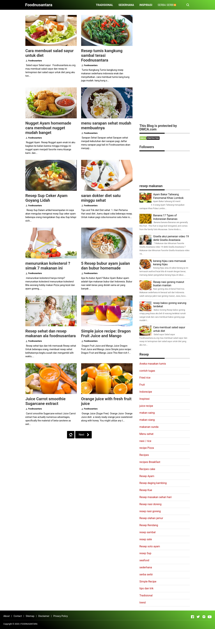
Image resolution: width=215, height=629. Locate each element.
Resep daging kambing (153, 483)
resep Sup (145, 553)
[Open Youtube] (210, 617)
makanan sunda (149, 426)
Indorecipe (145, 391)
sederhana (145, 567)
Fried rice (144, 377)
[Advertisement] (164, 69)
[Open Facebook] (192, 617)
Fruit (142, 384)
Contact (18, 616)
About (6, 616)
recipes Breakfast (149, 462)
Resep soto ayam (149, 546)
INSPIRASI (145, 5)
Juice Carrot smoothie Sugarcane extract (45, 401)
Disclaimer (43, 616)
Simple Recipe (147, 581)
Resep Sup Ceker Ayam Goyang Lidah (46, 198)
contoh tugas (147, 370)
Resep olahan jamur (151, 518)
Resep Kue (145, 490)
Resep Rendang (148, 525)
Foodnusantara (35, 61)
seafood (144, 560)
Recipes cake (147, 469)
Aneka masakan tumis (152, 363)
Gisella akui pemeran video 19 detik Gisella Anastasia (171, 238)
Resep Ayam (146, 476)
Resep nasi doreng (150, 504)
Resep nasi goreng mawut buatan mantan (168, 283)
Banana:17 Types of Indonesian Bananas (165, 217)
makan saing (147, 412)
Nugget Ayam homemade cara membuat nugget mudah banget (48, 128)
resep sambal (147, 532)
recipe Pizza (146, 447)
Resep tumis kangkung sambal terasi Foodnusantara (101, 55)
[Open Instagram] (204, 617)
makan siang (147, 419)
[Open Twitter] (198, 617)
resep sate (145, 539)
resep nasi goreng (150, 511)
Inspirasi (144, 398)
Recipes (144, 455)
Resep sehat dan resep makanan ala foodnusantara (50, 333)
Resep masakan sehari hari (155, 497)
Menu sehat (146, 434)
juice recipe (146, 405)
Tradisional (146, 595)
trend (142, 602)
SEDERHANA (126, 5)
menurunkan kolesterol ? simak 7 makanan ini (47, 265)
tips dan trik (146, 588)
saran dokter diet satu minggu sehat (101, 198)
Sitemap (30, 616)
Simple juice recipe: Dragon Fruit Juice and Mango (106, 333)
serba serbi (146, 574)
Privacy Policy (60, 616)
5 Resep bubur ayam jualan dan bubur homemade (105, 265)
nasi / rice (145, 441)
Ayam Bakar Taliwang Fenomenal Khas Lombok (168, 196)
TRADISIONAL (104, 5)
